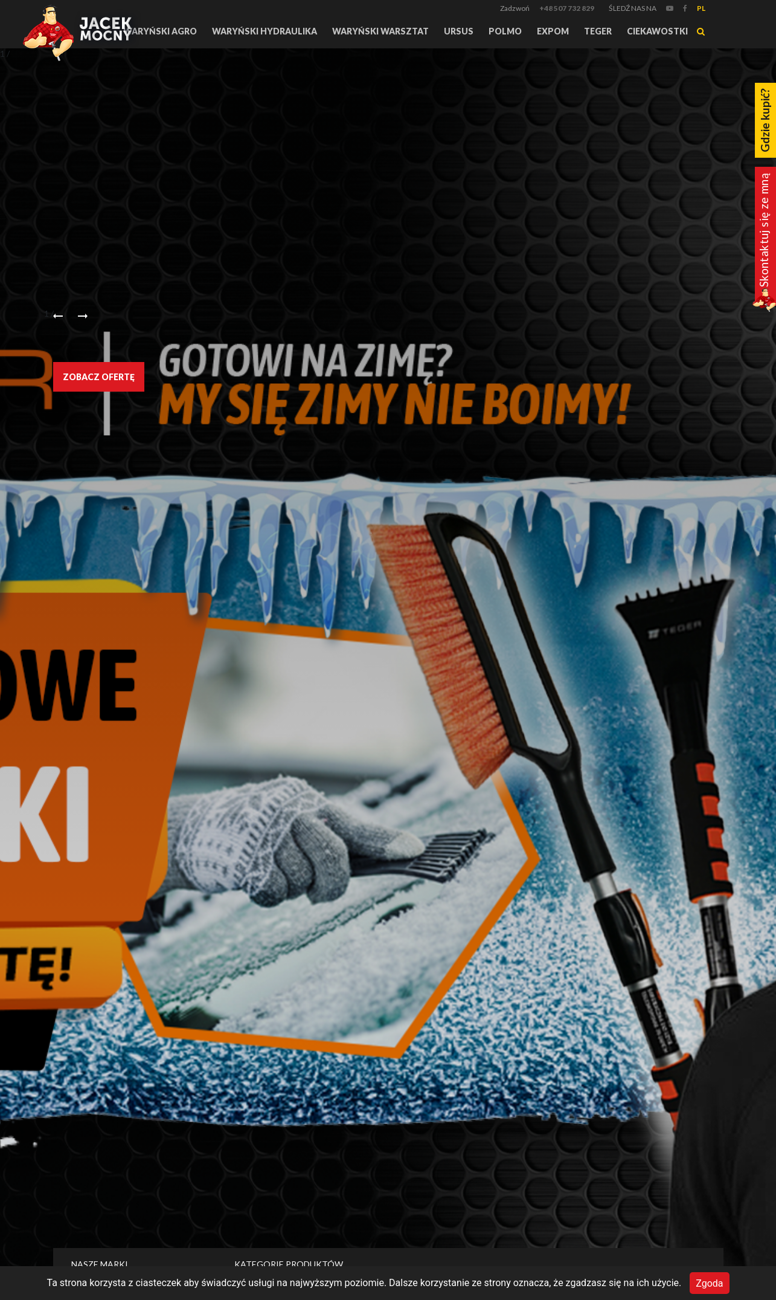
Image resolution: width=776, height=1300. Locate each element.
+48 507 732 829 (566, 8)
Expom (553, 31)
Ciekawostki (657, 31)
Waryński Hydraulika (264, 31)
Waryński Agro (160, 31)
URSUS (458, 31)
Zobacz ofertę (99, 377)
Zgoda (709, 1283)
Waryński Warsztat (380, 31)
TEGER (598, 31)
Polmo (505, 31)
